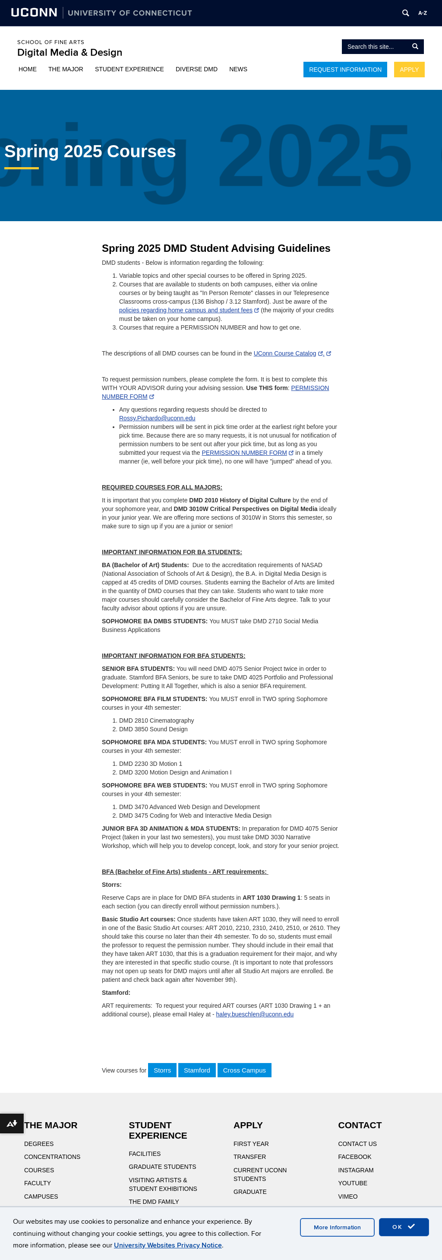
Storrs (162, 1070)
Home (28, 69)
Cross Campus (244, 1070)
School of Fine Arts (51, 42)
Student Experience (129, 69)
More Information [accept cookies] (337, 1227)
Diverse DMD (197, 69)
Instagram (356, 1170)
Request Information (345, 69)
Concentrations (52, 1156)
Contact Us (357, 1143)
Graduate (250, 1191)
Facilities (145, 1153)
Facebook (355, 1156)
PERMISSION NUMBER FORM (248, 452)
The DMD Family (154, 1201)
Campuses (41, 1196)
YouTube (353, 1183)
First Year (251, 1143)
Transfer (250, 1156)
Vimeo (348, 1196)
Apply (409, 69)
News (238, 69)
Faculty (37, 1183)
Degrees (39, 1143)
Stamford (197, 1070)
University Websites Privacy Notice (168, 1245)
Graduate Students (162, 1166)
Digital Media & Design (70, 52)
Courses (39, 1170)
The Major (65, 69)
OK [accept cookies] (404, 1227)
